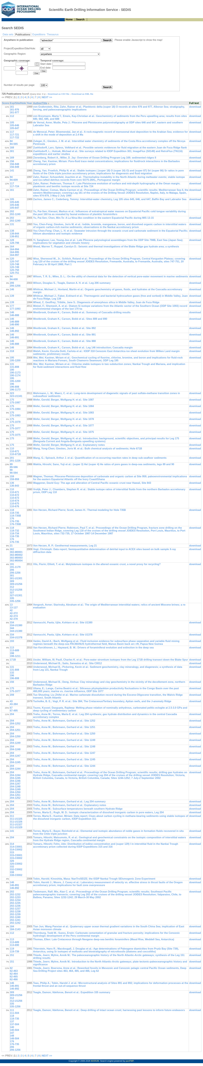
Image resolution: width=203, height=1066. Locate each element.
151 (12, 955)
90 (11, 470)
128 (12, 240)
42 (11, 610)
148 (12, 1035)
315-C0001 (16, 855)
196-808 (14, 386)
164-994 (14, 249)
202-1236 (15, 905)
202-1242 (15, 923)
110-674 (14, 500)
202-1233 (15, 897)
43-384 (14, 704)
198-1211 (15, 656)
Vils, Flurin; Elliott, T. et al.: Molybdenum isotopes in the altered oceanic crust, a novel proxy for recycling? (97, 564)
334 (12, 622)
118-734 (14, 533)
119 (12, 948)
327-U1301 (16, 595)
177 (12, 306)
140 (12, 1027)
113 (12, 647)
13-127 (14, 607)
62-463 (14, 971)
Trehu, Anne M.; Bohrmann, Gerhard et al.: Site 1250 (64, 733)
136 (12, 483)
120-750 (14, 270)
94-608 (14, 279)
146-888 (14, 315)
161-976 (14, 109)
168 (12, 147)
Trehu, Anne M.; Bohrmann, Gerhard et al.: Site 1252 (64, 720)
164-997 (14, 255)
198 (12, 653)
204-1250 (15, 736)
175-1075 (15, 434)
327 (12, 592)
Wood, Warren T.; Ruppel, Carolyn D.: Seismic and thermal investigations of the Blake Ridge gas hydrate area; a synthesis (106, 246)
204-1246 (15, 781)
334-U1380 (16, 625)
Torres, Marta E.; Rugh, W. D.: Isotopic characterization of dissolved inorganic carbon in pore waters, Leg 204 (98, 812)
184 (12, 926)
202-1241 (15, 920)
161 (12, 106)
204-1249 (15, 743)
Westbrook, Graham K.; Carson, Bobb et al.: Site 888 (64, 341)
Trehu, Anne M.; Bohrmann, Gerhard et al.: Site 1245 (64, 759)
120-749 (14, 267)
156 (12, 161)
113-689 (14, 650)
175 (12, 399)
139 (12, 296)
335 (12, 598)
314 (12, 844)
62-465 (14, 976)
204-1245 (15, 762)
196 (12, 384)
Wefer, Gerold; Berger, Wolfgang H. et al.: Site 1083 (63, 412)
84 (11, 141)
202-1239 (15, 914)
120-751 (14, 273)
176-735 (14, 521)
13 (11, 604)
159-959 (14, 479)
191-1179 (15, 567)
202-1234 (15, 900)
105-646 (14, 125)
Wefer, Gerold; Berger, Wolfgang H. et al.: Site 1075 (63, 432)
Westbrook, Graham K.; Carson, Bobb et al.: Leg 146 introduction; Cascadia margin (83, 347)
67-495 (14, 710)
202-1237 (15, 908)
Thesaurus (53, 34)
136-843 (14, 485)
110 (12, 448)
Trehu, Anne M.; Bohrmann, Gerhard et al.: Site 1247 (64, 753)
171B (13, 659)
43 (11, 701)
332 (12, 866)
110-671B (15, 454)
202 (12, 211)
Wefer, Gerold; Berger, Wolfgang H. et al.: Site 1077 (63, 425)
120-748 (14, 264)
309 (12, 581)
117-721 (14, 134)
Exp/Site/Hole (18, 103)
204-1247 (15, 755)
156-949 (14, 167)
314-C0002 (16, 849)
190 (12, 369)
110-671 (14, 451)
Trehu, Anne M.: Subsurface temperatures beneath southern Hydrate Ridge (77, 808)
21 (11, 545)
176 (12, 518)
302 (12, 549)
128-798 (14, 243)
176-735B (15, 524)
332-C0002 (16, 869)
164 (12, 246)
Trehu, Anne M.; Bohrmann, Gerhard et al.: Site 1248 (64, 746)
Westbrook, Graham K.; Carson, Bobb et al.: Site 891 (64, 334)
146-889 (14, 321)
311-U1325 (16, 819)
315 (12, 852)
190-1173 (15, 372)
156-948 (14, 164)
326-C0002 (16, 863)
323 (12, 393)
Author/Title (40, 103)
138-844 (14, 233)
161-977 (14, 112)
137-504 (14, 1024)
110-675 (14, 503)
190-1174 (15, 375)
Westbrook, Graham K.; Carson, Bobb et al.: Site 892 (64, 328)
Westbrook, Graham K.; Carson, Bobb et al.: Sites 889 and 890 (70, 319)
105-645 (14, 202)
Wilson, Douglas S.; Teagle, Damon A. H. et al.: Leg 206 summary (71, 283)
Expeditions (38, 34)
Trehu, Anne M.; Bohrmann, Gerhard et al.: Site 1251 (64, 727)
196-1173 (15, 389)
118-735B (15, 515)
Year (29, 103)
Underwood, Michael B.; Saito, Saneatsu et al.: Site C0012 (67, 663)
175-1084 (15, 409)
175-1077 (15, 428)
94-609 (14, 180)
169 (12, 157)
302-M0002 (16, 555)
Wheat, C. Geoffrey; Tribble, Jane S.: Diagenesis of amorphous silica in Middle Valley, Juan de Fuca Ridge (96, 302)
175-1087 (15, 402)
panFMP (130, 1061)
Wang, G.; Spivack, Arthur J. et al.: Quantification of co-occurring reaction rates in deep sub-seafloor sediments (99, 457)
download (195, 106)
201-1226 (15, 460)
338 (12, 872)
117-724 (14, 186)
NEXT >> (47, 97)
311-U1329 (16, 827)
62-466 (14, 979)
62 (11, 968)
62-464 (14, 973)
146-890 (14, 324)
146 (12, 289)
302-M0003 (16, 557)
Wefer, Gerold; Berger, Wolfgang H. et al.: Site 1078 (63, 419)
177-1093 (15, 308)
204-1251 (15, 730)
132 (12, 672)
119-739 (14, 951)
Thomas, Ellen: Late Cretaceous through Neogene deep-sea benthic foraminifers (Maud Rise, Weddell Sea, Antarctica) (103, 939)
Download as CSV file (58, 94)
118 (12, 510)
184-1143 (15, 929)
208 (12, 694)
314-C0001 (16, 846)
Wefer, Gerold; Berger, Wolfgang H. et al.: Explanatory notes (69, 445)
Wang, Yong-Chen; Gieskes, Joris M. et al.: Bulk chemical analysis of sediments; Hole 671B (87, 448)
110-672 (14, 495)
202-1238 (15, 911)
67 (11, 707)
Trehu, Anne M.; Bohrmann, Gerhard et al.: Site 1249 (64, 740)
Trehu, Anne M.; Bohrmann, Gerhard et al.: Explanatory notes (69, 805)
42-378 (14, 619)
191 (12, 564)
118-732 (14, 530)
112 (12, 116)
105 (12, 122)
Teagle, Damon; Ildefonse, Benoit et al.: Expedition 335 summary (71, 992)
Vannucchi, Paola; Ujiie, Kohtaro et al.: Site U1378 (62, 634)
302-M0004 (16, 560)
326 (12, 861)
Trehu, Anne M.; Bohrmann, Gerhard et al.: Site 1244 (64, 766)
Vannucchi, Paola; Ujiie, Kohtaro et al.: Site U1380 (62, 622)
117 (12, 131)
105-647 (14, 128)
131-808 (14, 367)
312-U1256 (16, 589)
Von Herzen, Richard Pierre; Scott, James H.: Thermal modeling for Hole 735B (79, 510)
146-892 (14, 331)
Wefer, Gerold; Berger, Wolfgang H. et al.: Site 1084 (63, 406)
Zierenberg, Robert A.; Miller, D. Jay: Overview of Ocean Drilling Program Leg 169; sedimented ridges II (94, 157)
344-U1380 (16, 631)
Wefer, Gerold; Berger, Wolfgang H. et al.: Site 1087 (63, 399)
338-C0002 (16, 875)
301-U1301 (16, 578)
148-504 (14, 1038)
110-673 (14, 498)
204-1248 (15, 749)
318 (12, 351)
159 (12, 476)
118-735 (14, 512)
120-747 (14, 261)
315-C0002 (16, 858)
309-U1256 (16, 584)
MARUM (95, 1061)
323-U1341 (16, 396)
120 (12, 258)
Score (5, 103)
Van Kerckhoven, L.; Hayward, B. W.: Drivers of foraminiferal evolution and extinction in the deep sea (93, 647)
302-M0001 (16, 552)
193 (12, 641)
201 (12, 457)
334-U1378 (16, 637)
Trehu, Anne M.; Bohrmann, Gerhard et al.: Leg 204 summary (69, 801)
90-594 (14, 472)
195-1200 (15, 360)
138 (12, 230)
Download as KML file (82, 94)
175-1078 (15, 422)
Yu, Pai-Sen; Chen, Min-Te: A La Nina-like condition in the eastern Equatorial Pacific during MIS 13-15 (93, 218)
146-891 (14, 337)
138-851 (14, 236)
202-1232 (15, 894)
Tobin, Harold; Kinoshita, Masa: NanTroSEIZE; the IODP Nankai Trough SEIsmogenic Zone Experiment (94, 878)
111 (12, 1010)
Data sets (8, 34)
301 (12, 151)
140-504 (14, 1030)
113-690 (14, 945)
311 (12, 816)
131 (12, 224)
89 (11, 464)
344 (12, 628)
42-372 (14, 613)
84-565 (14, 144)
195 (12, 357)
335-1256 (15, 601)
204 (12, 714)
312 (12, 587)
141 (12, 170)
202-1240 (15, 214)
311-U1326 (16, 821)
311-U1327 (16, 824)
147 (12, 1032)
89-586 (14, 467)
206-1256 (15, 285)
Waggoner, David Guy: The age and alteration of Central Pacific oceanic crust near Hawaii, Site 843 (92, 483)
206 (12, 283)
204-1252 (15, 723)
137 (12, 1021)
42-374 (14, 616)
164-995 (14, 252)
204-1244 (15, 768)
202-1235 (15, 903)
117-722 (14, 137)
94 (11, 177)
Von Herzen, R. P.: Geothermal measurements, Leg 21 (65, 545)
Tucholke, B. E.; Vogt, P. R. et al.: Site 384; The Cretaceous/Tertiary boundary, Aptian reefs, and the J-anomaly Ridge (102, 701)
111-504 (14, 1013)
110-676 (14, 506)
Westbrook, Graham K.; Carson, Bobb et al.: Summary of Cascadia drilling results (81, 312)
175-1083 (15, 415)
